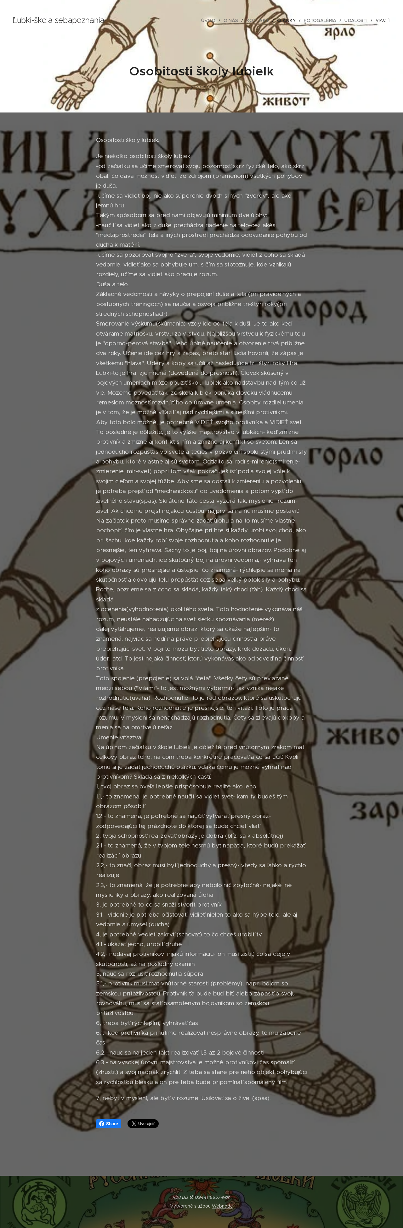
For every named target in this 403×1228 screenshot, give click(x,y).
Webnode (222, 1206)
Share (108, 1123)
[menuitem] (173, 20)
